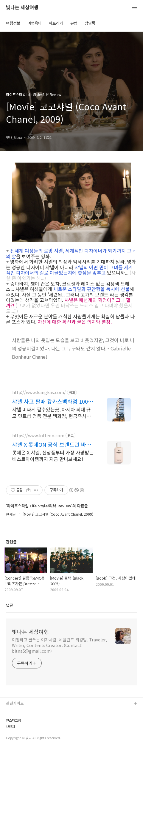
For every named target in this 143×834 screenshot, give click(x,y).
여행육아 (34, 23)
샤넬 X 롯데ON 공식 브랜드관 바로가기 (51, 527)
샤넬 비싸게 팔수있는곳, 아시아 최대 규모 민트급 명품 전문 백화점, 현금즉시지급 (51, 495)
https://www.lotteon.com (38, 518)
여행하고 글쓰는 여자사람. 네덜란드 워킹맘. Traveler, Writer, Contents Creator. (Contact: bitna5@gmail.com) (59, 728)
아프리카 (56, 23)
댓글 (9, 688)
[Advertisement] (71, 419)
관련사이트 (15, 786)
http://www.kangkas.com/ (39, 475)
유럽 (73, 23)
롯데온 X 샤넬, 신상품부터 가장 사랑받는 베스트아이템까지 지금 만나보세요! (53, 538)
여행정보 (13, 23)
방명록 (90, 23)
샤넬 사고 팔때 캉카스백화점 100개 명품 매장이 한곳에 (52, 484)
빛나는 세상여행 (22, 7)
